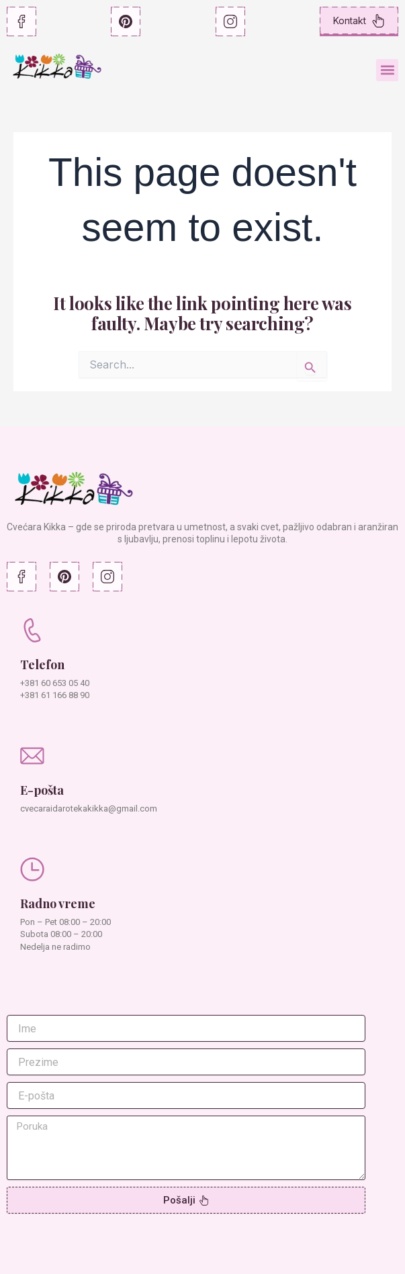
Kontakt (359, 21)
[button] (387, 70)
